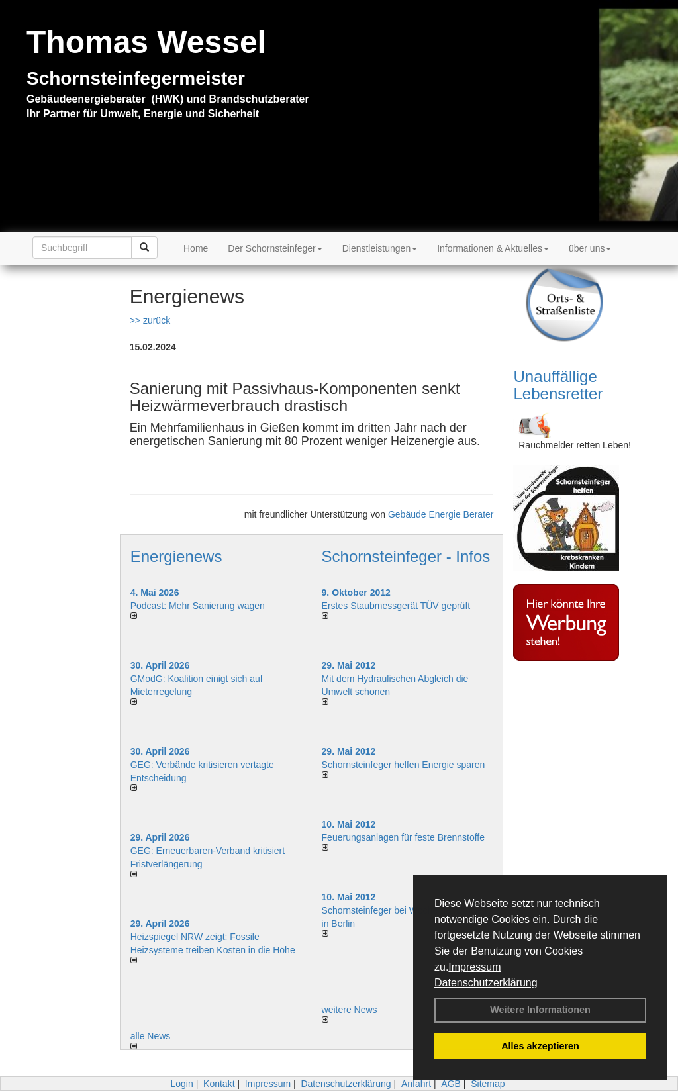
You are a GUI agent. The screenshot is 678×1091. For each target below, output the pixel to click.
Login (181, 1083)
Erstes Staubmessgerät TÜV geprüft (396, 605)
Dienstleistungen (380, 248)
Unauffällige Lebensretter (558, 385)
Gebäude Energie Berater (441, 514)
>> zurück (150, 320)
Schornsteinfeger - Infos (406, 556)
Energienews (176, 556)
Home (195, 248)
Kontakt (218, 1083)
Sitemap (488, 1083)
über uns (590, 248)
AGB (451, 1083)
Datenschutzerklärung (486, 982)
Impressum (474, 966)
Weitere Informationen (540, 1009)
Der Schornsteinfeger (275, 248)
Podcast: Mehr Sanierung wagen (197, 605)
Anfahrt (416, 1083)
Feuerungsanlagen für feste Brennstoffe (403, 837)
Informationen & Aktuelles (493, 248)
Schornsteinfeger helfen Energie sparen (403, 764)
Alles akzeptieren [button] (540, 1046)
